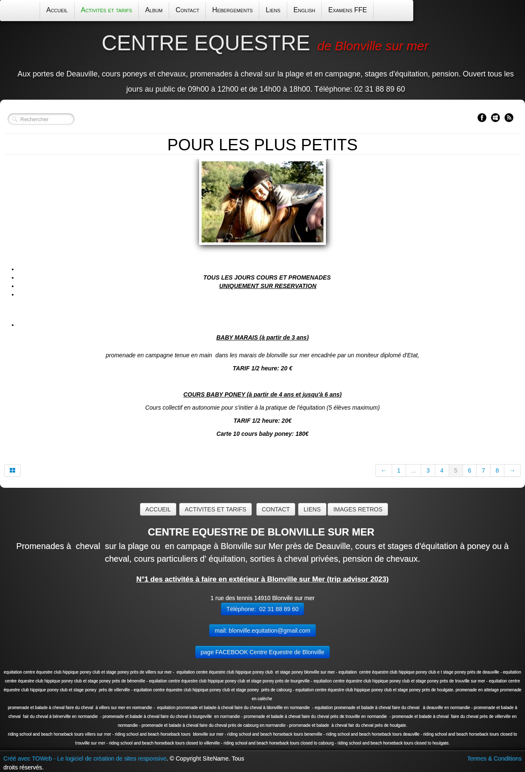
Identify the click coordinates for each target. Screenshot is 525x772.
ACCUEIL (158, 509)
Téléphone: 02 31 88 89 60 (262, 609)
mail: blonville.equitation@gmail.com (262, 630)
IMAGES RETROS (357, 509)
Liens (273, 10)
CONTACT (276, 509)
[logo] (262, 62)
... (413, 470)
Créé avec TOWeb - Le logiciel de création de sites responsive (85, 758)
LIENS (312, 509)
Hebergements (232, 10)
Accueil (57, 10)
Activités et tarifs (106, 10)
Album (153, 10)
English (304, 10)
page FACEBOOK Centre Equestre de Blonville (262, 652)
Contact (187, 10)
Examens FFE (347, 10)
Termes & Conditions (494, 758)
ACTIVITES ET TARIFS (215, 509)
